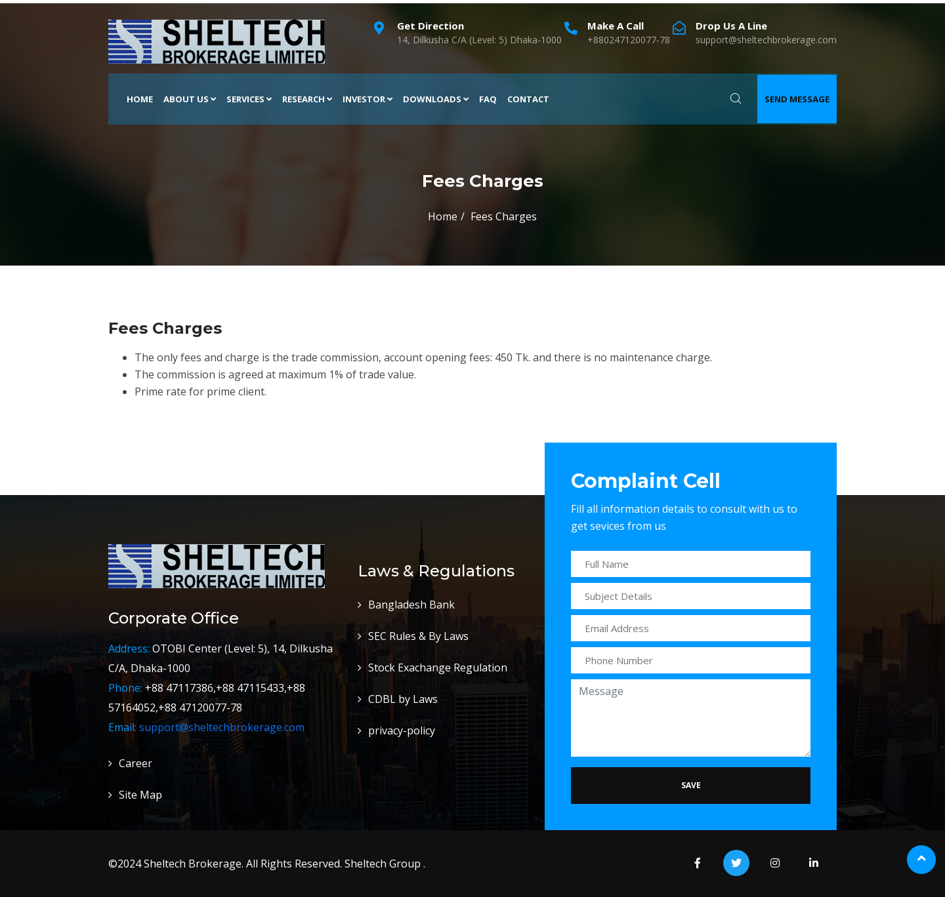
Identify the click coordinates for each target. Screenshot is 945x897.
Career (135, 763)
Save (691, 785)
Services (249, 99)
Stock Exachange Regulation (437, 667)
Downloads (436, 99)
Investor (367, 99)
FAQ (488, 99)
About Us (189, 99)
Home (140, 99)
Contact (528, 99)
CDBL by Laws (403, 699)
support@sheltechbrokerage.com (221, 727)
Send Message (797, 99)
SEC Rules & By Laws (418, 636)
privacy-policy (401, 730)
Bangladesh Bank (411, 604)
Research (307, 99)
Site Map (140, 794)
